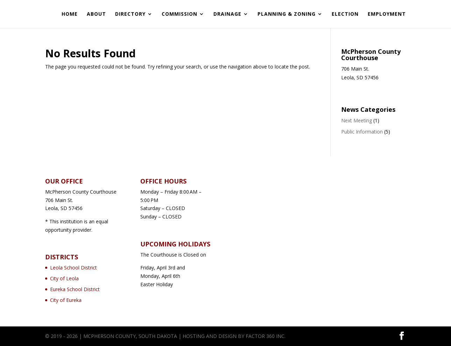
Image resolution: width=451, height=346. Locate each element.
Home (70, 14)
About (96, 14)
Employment (387, 14)
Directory (130, 14)
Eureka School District (75, 289)
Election (345, 14)
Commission (179, 14)
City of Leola (64, 278)
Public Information (362, 131)
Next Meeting (356, 120)
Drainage (227, 14)
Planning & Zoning (287, 14)
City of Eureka (66, 300)
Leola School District (73, 267)
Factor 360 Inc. (266, 336)
